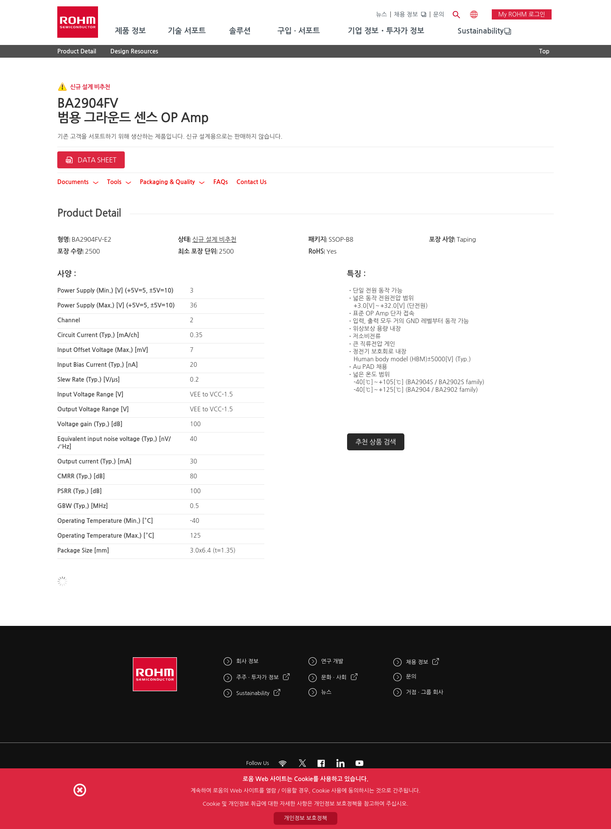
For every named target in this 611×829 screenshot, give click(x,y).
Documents (77, 182)
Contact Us (251, 182)
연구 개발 (332, 661)
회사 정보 (247, 661)
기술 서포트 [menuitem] (187, 31)
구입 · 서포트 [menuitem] (298, 31)
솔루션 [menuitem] (240, 31)
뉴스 (381, 14)
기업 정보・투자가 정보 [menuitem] (386, 31)
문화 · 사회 (334, 677)
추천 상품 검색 (376, 441)
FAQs (220, 182)
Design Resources (134, 51)
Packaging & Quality (172, 182)
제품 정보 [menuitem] (130, 31)
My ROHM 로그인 (521, 14)
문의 (438, 14)
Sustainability (480, 31)
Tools (119, 182)
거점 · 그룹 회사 (424, 692)
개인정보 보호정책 (305, 818)
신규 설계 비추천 (214, 239)
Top (544, 51)
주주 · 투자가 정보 (257, 677)
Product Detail (76, 51)
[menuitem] (480, 31)
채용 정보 (406, 14)
